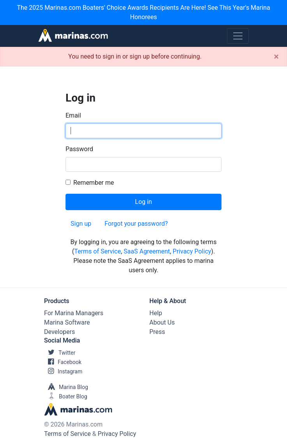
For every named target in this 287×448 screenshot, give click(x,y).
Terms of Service (97, 251)
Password (79, 149)
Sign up (81, 223)
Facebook (62, 362)
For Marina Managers (73, 313)
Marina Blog (66, 387)
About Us (162, 322)
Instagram (63, 371)
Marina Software (67, 322)
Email (73, 115)
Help (155, 313)
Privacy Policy (192, 251)
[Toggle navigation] (238, 36)
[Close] (276, 56)
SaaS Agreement (147, 251)
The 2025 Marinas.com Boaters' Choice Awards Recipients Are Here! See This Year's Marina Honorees (143, 12)
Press (157, 332)
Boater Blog (65, 396)
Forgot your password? (136, 223)
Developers (59, 332)
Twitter (59, 353)
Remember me (93, 182)
